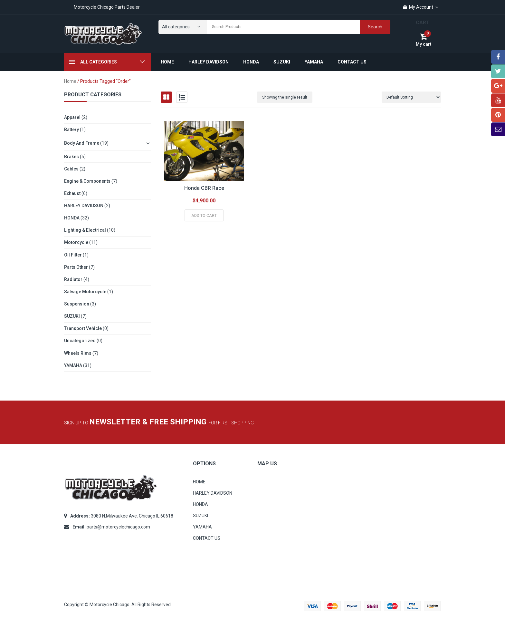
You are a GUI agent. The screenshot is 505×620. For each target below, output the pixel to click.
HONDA (72, 217)
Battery (71, 129)
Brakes (71, 156)
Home (70, 81)
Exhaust (72, 193)
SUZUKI (72, 316)
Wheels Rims (77, 353)
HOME (199, 481)
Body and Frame (81, 143)
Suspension (76, 303)
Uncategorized (80, 340)
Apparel (72, 117)
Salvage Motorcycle (85, 291)
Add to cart (204, 215)
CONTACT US (206, 538)
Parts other (76, 267)
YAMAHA (73, 365)
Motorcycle (76, 242)
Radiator (73, 279)
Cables (71, 168)
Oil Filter (73, 254)
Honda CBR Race (204, 188)
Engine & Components (87, 181)
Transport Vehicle (83, 328)
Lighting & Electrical (85, 230)
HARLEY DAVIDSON (83, 205)
